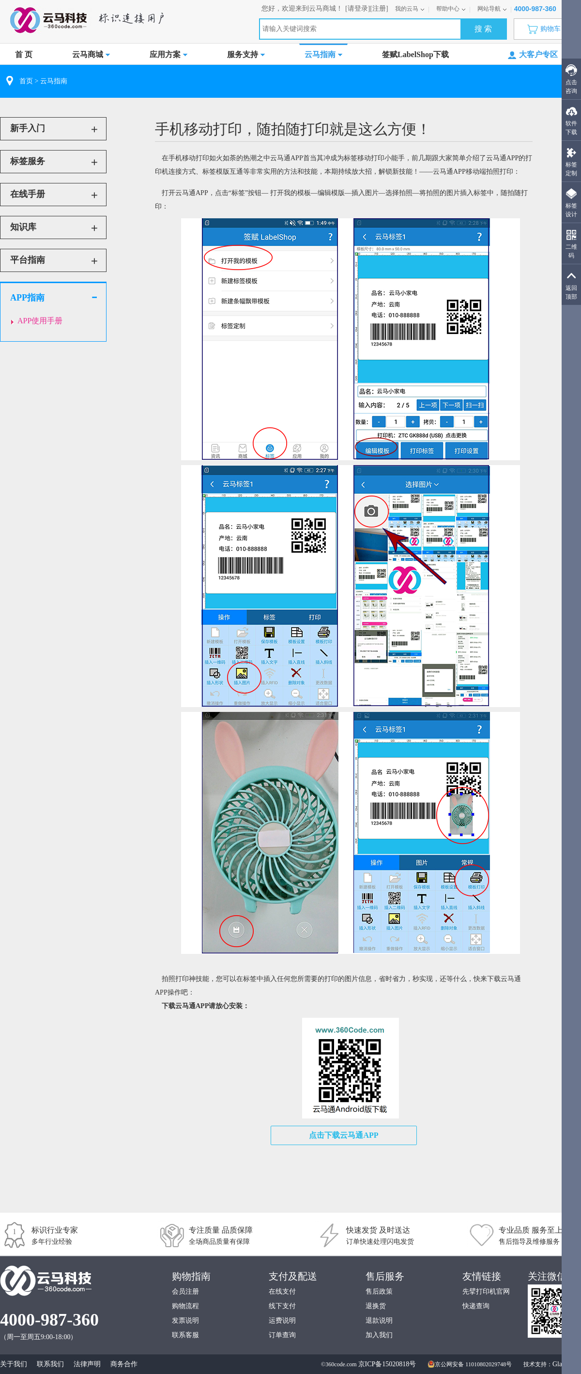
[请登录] (357, 8)
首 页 (23, 54)
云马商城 (91, 54)
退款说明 (379, 1320)
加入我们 (379, 1335)
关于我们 (13, 1364)
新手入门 (27, 128)
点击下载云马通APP (343, 1135)
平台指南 (27, 260)
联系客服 (185, 1335)
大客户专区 (533, 55)
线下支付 (282, 1306)
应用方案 (168, 54)
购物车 (546, 28)
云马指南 (323, 54)
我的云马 (410, 8)
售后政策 (379, 1291)
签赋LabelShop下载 (415, 54)
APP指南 (27, 297)
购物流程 (185, 1306)
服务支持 (246, 54)
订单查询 (282, 1335)
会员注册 (185, 1291)
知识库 (23, 227)
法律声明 (87, 1364)
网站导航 (492, 8)
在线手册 (27, 194)
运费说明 (282, 1320)
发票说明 (185, 1320)
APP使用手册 (39, 321)
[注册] (379, 8)
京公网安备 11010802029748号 (470, 1364)
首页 (26, 81)
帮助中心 (451, 8)
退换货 (376, 1306)
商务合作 (124, 1364)
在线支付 (282, 1291)
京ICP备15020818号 (387, 1364)
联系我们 (50, 1364)
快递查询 (475, 1306)
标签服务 (27, 161)
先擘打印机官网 (486, 1291)
